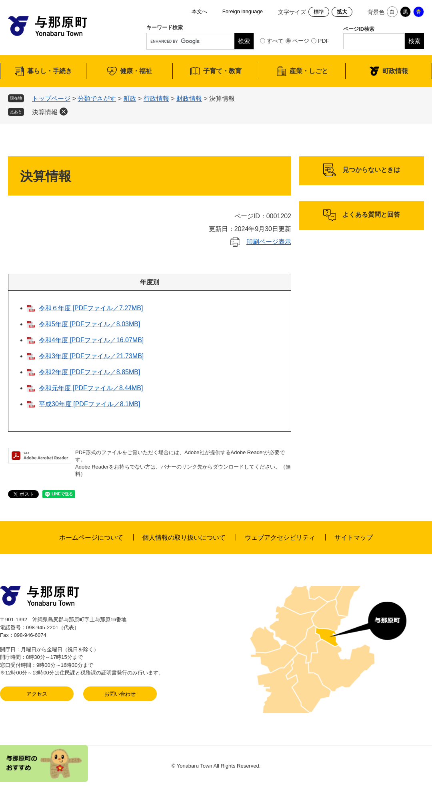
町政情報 (395, 71)
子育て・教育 (222, 71)
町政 (130, 98)
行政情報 (156, 98)
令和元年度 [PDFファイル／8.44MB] (91, 388)
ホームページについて (91, 537)
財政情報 (189, 98)
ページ (300, 41)
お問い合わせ (120, 694)
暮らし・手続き (49, 71)
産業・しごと (309, 71)
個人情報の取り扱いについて (184, 537)
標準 (319, 12)
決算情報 (45, 112)
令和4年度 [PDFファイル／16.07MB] (91, 340)
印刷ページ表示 (268, 241)
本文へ (199, 11)
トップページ (51, 98)
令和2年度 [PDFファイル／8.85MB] (89, 372)
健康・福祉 (136, 71)
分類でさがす (97, 98)
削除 (64, 112)
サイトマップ (353, 537)
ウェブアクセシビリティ (280, 537)
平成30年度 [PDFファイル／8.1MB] (89, 404)
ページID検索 (358, 29)
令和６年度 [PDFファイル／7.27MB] (91, 308)
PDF (323, 41)
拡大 (342, 12)
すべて (275, 41)
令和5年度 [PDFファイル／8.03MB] (89, 324)
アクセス (36, 694)
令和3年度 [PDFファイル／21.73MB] (91, 356)
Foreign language (242, 11)
